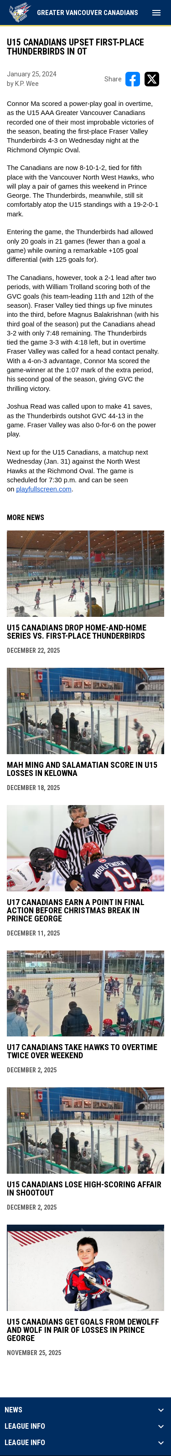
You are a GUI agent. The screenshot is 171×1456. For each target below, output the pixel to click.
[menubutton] (156, 12)
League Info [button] (25, 1426)
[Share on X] (152, 79)
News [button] (13, 1410)
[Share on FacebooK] (132, 79)
